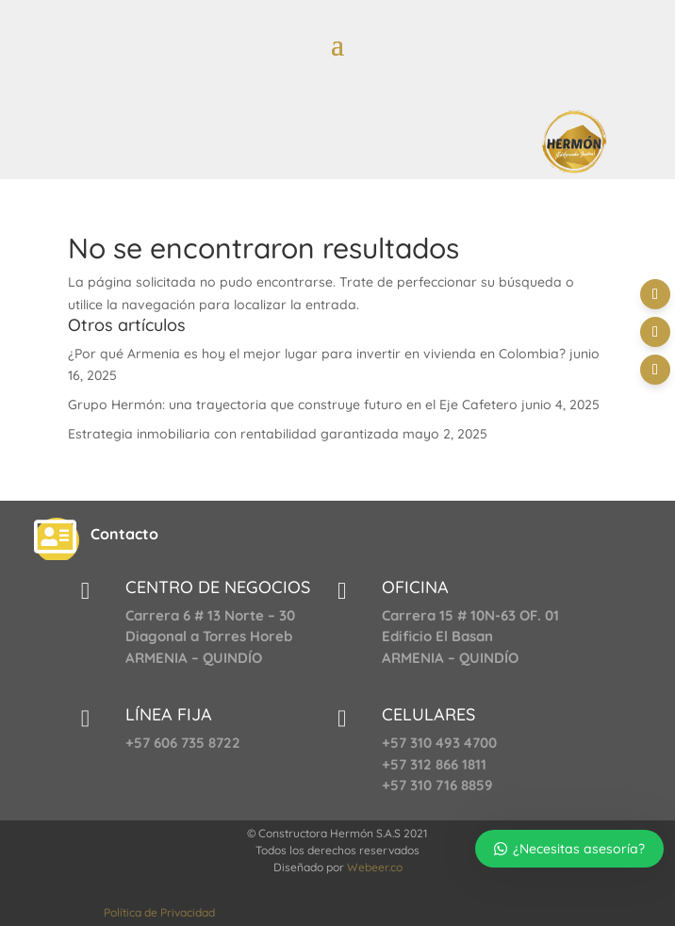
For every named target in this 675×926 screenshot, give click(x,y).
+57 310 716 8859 (437, 785)
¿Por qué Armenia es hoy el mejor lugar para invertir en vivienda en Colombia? (317, 353)
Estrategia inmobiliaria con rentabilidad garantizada (233, 433)
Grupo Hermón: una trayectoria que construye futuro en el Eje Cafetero (293, 404)
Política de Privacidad (159, 912)
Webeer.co (375, 867)
